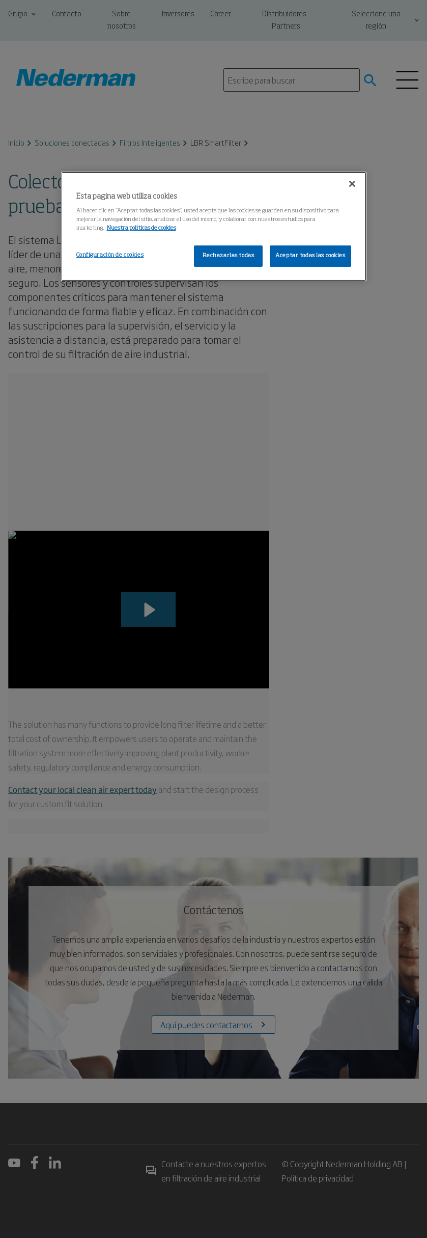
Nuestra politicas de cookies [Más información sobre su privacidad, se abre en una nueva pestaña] (141, 228)
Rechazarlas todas (228, 256)
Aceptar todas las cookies (310, 256)
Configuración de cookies (110, 255)
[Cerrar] (352, 184)
